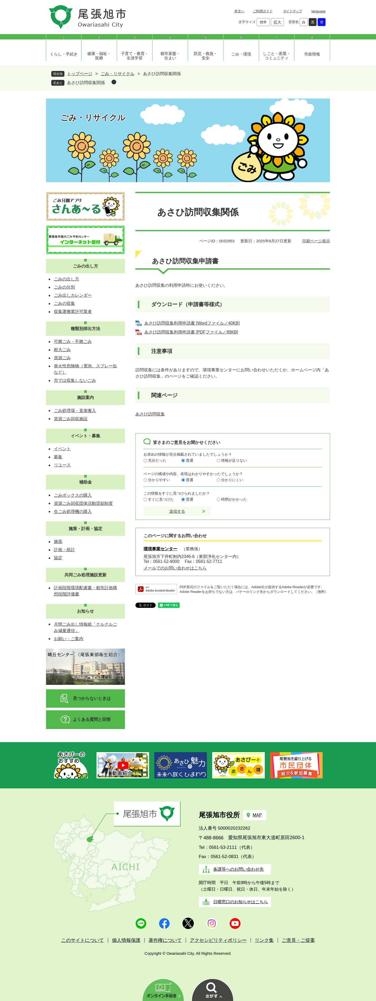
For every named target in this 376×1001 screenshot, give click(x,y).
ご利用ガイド (263, 11)
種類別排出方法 (85, 328)
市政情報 (312, 54)
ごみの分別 (64, 287)
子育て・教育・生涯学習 (135, 55)
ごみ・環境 (241, 54)
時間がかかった (234, 499)
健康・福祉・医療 (99, 55)
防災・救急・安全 (205, 55)
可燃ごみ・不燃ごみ (73, 341)
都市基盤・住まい (170, 55)
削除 (113, 82)
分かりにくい (232, 480)
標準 (263, 22)
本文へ (239, 11)
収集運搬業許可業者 (73, 311)
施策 (58, 541)
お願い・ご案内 (68, 638)
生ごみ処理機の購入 (73, 511)
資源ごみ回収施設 (71, 419)
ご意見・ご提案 (298, 940)
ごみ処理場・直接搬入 (75, 410)
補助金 (85, 482)
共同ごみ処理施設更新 (85, 575)
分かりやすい (159, 480)
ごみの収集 (64, 303)
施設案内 (85, 397)
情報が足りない (234, 460)
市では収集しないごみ (75, 380)
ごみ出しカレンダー (73, 295)
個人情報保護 (126, 940)
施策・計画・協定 (85, 528)
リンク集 (264, 940)
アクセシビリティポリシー (218, 940)
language (319, 11)
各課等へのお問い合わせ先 (238, 869)
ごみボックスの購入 (73, 495)
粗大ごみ (62, 349)
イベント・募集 (85, 436)
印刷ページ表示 (316, 241)
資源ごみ (62, 358)
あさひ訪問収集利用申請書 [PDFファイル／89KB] (191, 332)
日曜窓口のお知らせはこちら (240, 902)
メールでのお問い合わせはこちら (175, 568)
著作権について (165, 940)
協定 (58, 558)
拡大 (277, 22)
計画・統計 (64, 549)
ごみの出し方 (85, 266)
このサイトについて (82, 940)
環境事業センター (160, 549)
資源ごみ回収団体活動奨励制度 (83, 503)
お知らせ (85, 611)
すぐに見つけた (161, 499)
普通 (189, 460)
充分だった (157, 460)
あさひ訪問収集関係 (86, 82)
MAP (257, 815)
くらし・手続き (64, 54)
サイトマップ (292, 11)
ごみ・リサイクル (117, 73)
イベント (62, 448)
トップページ (79, 73)
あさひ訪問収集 (150, 414)
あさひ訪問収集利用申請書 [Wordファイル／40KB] (192, 323)
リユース (62, 465)
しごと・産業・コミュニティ (277, 55)
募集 (58, 457)
